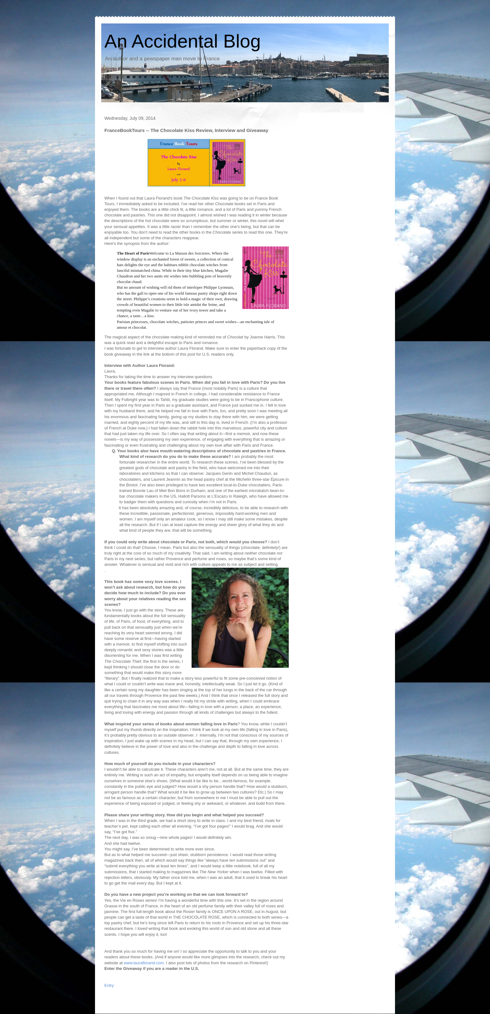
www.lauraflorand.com (144, 963)
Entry (109, 985)
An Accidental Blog (182, 41)
